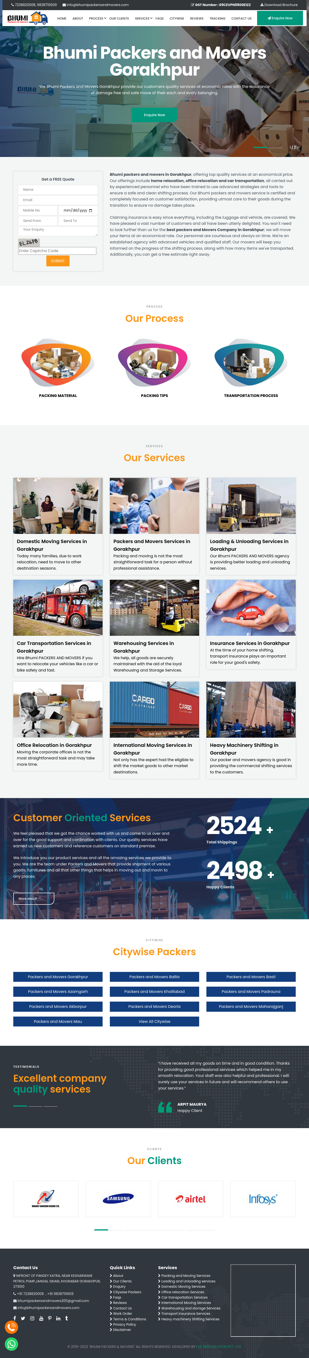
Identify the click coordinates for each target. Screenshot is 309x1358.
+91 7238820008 (30, 1293)
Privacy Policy (123, 1324)
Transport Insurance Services (184, 1313)
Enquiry (118, 1286)
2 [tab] (35, 1106)
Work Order (121, 1313)
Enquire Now (280, 18)
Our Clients (121, 1281)
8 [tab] (208, 1230)
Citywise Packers (125, 1292)
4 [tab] (147, 1230)
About (116, 1275)
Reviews (118, 1302)
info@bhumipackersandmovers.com (96, 4)
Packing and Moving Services (184, 1275)
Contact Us (121, 1308)
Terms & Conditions (128, 1319)
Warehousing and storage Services (189, 1308)
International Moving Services (184, 1302)
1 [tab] (260, 147)
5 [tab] (162, 1230)
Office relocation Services (181, 1292)
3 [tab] (50, 1106)
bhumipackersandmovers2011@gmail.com (53, 1300)
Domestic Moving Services (181, 1286)
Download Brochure (279, 4)
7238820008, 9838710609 (34, 4)
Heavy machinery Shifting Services (188, 1319)
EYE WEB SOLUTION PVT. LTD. (219, 1346)
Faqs (115, 1297)
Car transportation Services (183, 1297)
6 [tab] (177, 1230)
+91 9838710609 (60, 1293)
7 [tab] (192, 1230)
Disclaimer (120, 1329)
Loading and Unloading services (186, 1281)
